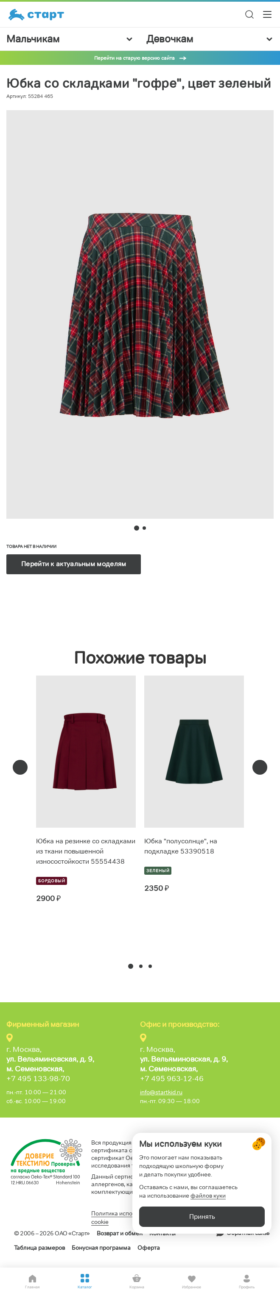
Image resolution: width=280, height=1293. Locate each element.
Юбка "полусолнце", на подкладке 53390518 (180, 846)
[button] (130, 966)
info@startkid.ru (161, 1092)
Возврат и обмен (120, 1233)
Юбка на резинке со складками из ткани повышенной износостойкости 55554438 (85, 851)
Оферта (148, 1247)
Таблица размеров (39, 1247)
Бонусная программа (101, 1247)
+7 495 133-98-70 (38, 1078)
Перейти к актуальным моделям (73, 564)
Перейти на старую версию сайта (134, 58)
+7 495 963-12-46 (172, 1078)
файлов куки (208, 1195)
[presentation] (20, 767)
